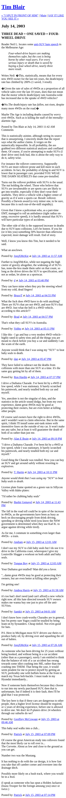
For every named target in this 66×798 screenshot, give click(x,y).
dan (16, 359)
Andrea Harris (22, 590)
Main (43, 15)
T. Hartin (19, 472)
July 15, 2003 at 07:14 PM (40, 794)
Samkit (18, 611)
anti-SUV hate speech (46, 44)
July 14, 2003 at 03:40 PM (34, 280)
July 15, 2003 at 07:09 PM (40, 734)
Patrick (18, 734)
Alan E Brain (21, 438)
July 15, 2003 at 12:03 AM (46, 563)
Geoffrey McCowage (26, 719)
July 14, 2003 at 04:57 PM (38, 316)
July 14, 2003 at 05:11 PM (39, 328)
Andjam (18, 542)
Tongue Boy (21, 563)
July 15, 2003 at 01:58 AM (48, 590)
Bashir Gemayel (23, 502)
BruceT (18, 295)
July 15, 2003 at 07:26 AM (47, 645)
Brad (16, 316)
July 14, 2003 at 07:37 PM (46, 377)
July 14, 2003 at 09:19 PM (47, 438)
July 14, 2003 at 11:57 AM (47, 255)
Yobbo (17, 328)
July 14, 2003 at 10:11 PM (42, 472)
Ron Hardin (20, 377)
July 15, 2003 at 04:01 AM (40, 611)
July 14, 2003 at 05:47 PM (36, 359)
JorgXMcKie (21, 255)
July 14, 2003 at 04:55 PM (41, 295)
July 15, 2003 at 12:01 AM (41, 542)
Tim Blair (13, 7)
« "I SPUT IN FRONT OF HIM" (19, 15)
